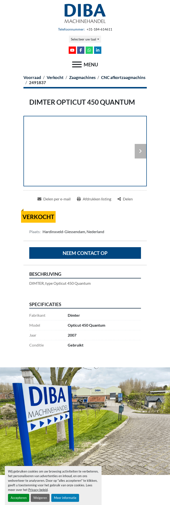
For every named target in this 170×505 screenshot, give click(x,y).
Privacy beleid (38, 490)
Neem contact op (85, 253)
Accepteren (19, 498)
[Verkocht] (55, 77)
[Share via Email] (54, 199)
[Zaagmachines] (82, 77)
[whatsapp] (89, 50)
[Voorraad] (32, 77)
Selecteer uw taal (83, 39)
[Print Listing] (94, 199)
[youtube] (72, 50)
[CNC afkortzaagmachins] (123, 77)
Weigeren (40, 498)
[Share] (125, 199)
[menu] (77, 64)
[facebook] (80, 50)
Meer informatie (65, 498)
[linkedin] (97, 50)
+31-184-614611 (99, 29)
